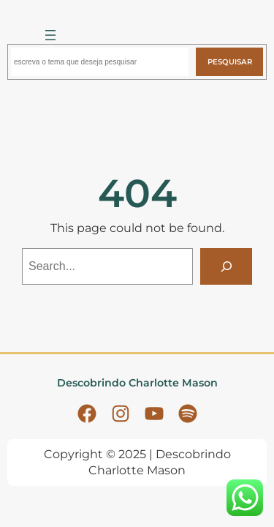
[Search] (226, 266)
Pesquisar (230, 62)
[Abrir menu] (50, 35)
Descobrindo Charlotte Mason (137, 382)
